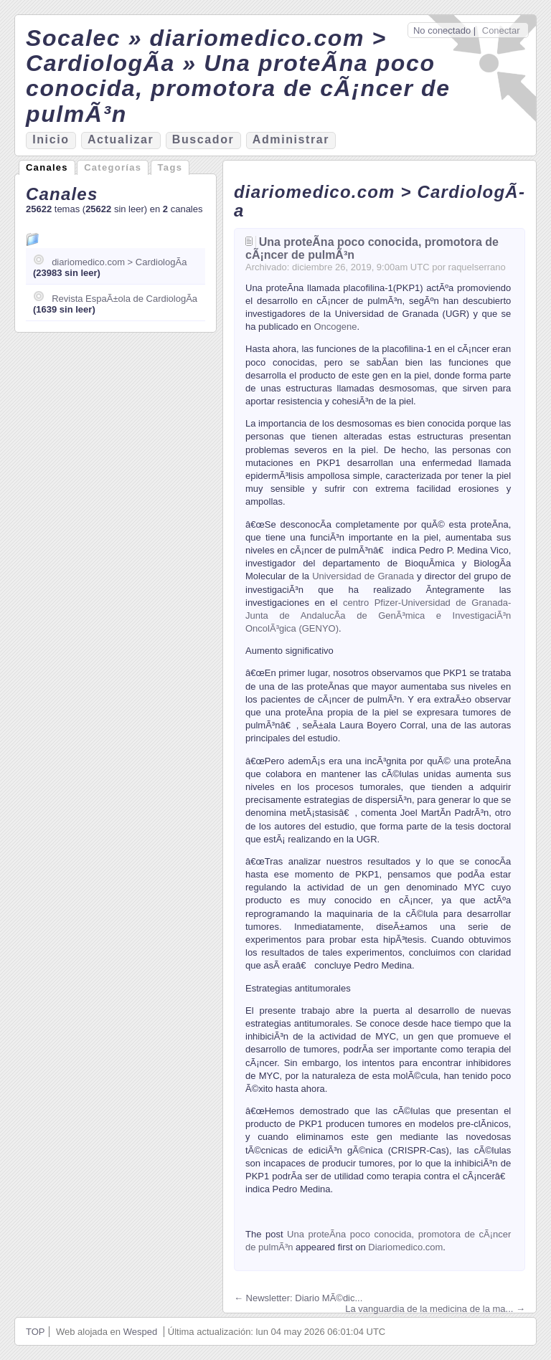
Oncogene (335, 326)
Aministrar (291, 139)
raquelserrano (477, 267)
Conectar (501, 30)
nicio (50, 139)
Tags (170, 167)
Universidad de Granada (363, 576)
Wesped (140, 1331)
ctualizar (121, 139)
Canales (47, 167)
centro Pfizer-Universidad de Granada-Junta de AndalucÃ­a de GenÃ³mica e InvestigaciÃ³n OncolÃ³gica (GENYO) (378, 615)
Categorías (112, 167)
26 (340, 267)
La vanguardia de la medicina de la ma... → (435, 1308)
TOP (35, 1331)
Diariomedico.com (405, 1247)
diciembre (312, 267)
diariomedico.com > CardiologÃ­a (119, 262)
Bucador (203, 139)
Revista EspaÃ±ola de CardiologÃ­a (124, 298)
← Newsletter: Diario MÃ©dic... (298, 1298)
